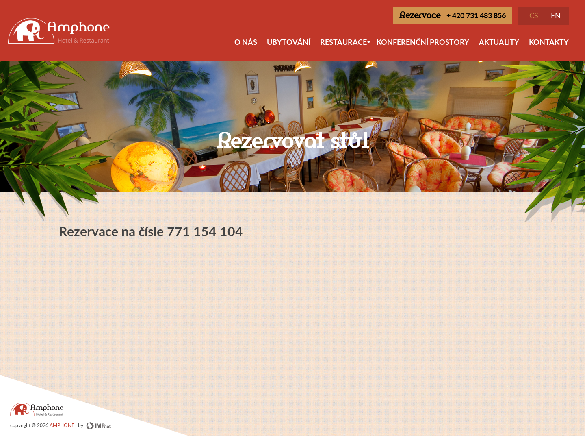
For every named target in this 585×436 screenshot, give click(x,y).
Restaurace (346, 45)
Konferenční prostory (423, 42)
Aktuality (499, 42)
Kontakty (549, 42)
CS (533, 15)
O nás (245, 42)
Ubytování (288, 42)
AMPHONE (62, 425)
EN (556, 15)
